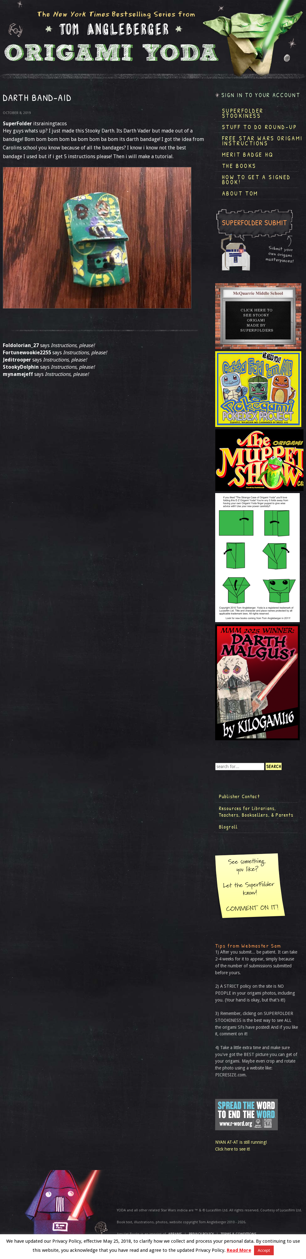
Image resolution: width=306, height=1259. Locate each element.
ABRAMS (175, 1234)
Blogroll (228, 826)
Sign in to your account (260, 95)
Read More (239, 1250)
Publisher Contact (239, 796)
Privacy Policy (201, 1234)
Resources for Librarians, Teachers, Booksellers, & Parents (256, 812)
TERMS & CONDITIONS (238, 1234)
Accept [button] (264, 1250)
